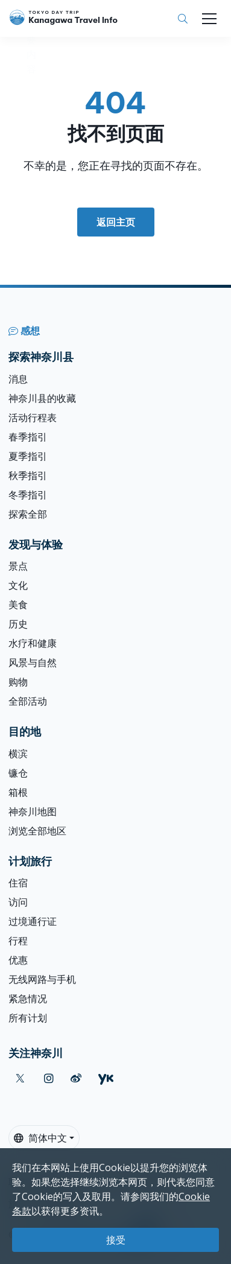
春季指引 (27, 436)
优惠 (18, 960)
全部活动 (27, 701)
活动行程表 (32, 417)
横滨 (18, 753)
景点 (18, 566)
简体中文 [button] (40, 1138)
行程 (18, 940)
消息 (18, 379)
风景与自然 (32, 662)
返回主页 (116, 222)
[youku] (105, 1078)
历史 (18, 623)
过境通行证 (32, 921)
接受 (115, 1240)
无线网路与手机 (42, 979)
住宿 (18, 882)
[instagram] (49, 1078)
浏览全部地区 (37, 830)
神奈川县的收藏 (42, 398)
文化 (18, 585)
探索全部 (27, 514)
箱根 (18, 792)
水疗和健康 (32, 643)
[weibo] (76, 1078)
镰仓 (18, 773)
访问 (18, 902)
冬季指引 (27, 494)
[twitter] (20, 1078)
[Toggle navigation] (209, 19)
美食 (18, 604)
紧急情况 (27, 998)
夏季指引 (27, 456)
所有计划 (27, 1017)
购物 (18, 681)
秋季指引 (27, 475)
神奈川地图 (32, 811)
